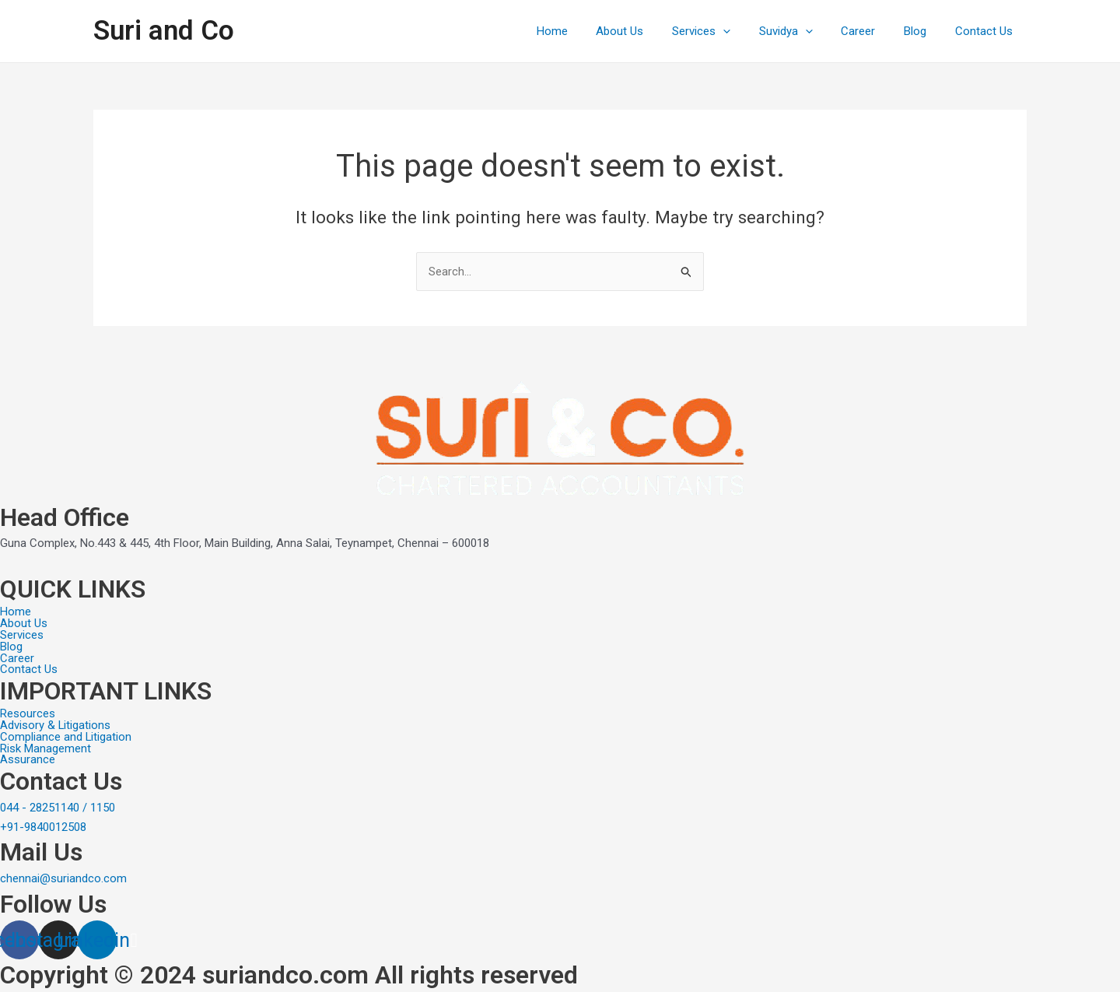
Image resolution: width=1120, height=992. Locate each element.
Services (724, 31)
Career (871, 31)
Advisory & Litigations (55, 725)
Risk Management (45, 748)
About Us (648, 31)
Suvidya (804, 31)
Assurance (27, 760)
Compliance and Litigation (66, 736)
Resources (27, 713)
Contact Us (986, 31)
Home (585, 31)
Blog (923, 31)
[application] (746, 31)
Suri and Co (163, 31)
